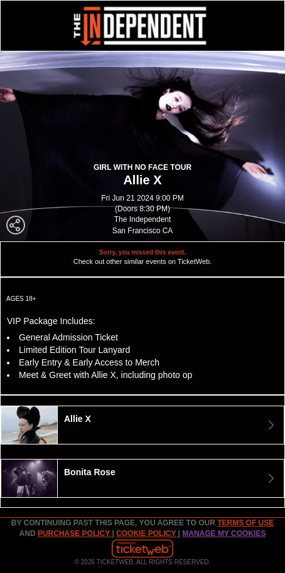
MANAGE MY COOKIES (224, 533)
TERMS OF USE (245, 522)
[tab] (142, 425)
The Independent (142, 219)
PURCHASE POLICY (75, 533)
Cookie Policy (147, 533)
